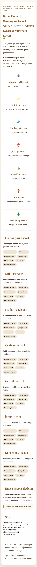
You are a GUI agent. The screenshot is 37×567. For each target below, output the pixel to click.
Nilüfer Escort (30, 6)
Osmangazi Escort (18, 6)
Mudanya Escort (9, 8)
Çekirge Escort (20, 8)
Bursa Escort (7, 6)
